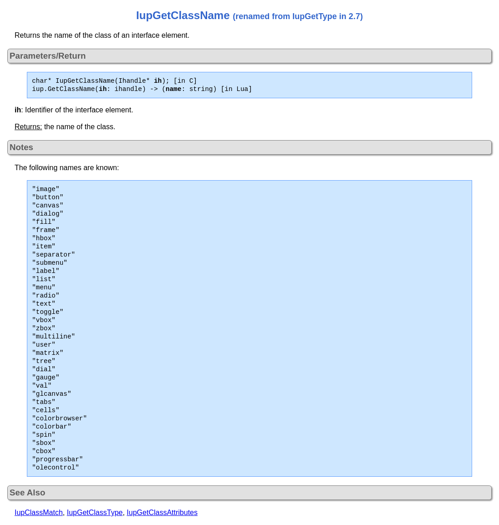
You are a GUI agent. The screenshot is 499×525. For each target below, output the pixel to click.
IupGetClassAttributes (162, 512)
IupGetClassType (95, 512)
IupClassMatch (39, 512)
